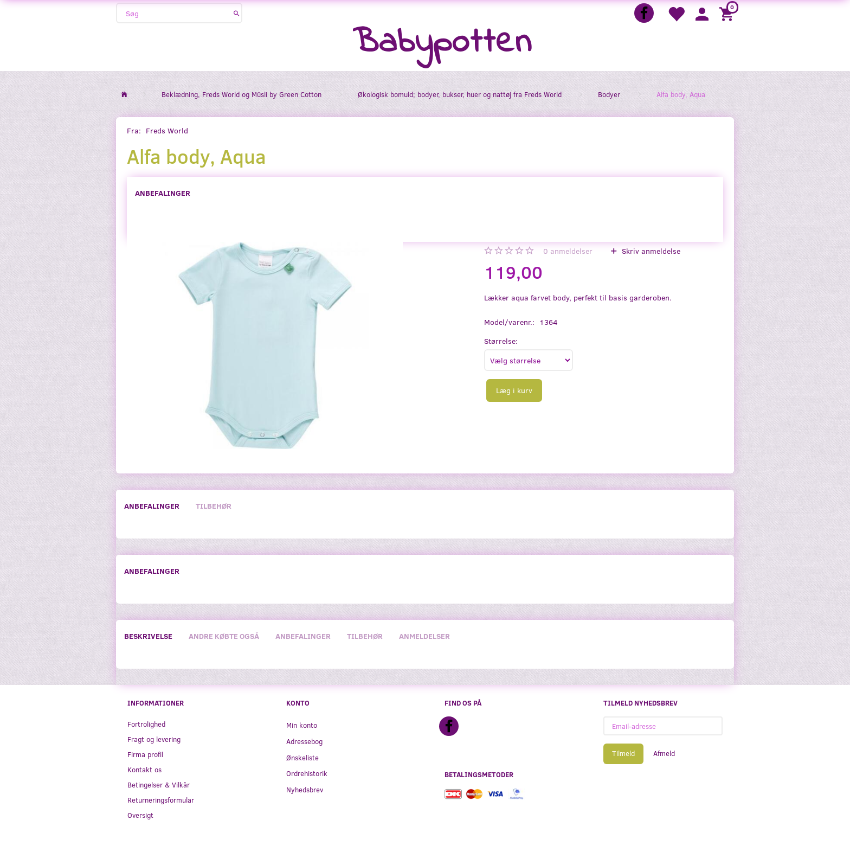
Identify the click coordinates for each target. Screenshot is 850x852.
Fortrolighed (146, 723)
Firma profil (145, 754)
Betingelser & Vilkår (158, 784)
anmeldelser (568, 251)
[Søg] (237, 13)
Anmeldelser (424, 636)
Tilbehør (213, 506)
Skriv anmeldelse (650, 251)
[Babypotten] (442, 43)
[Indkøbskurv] (728, 13)
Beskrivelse (148, 636)
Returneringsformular (160, 799)
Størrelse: (501, 341)
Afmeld (664, 753)
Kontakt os (144, 769)
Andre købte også (224, 636)
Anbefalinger (162, 193)
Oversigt (140, 814)
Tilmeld (623, 753)
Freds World (167, 130)
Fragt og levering (154, 739)
